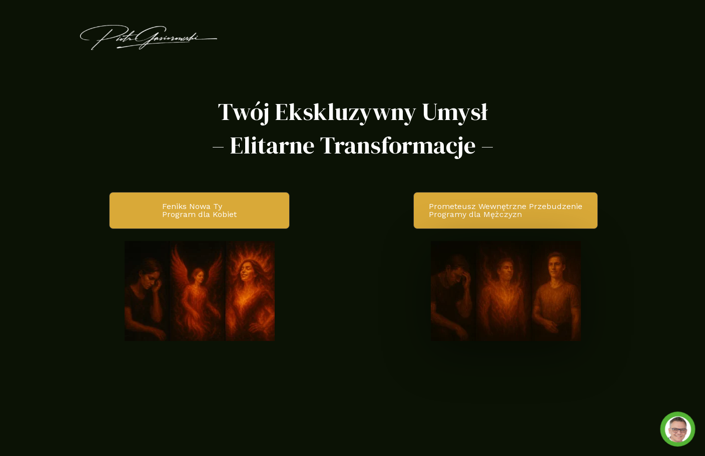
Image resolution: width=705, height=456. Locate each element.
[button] (199, 210)
